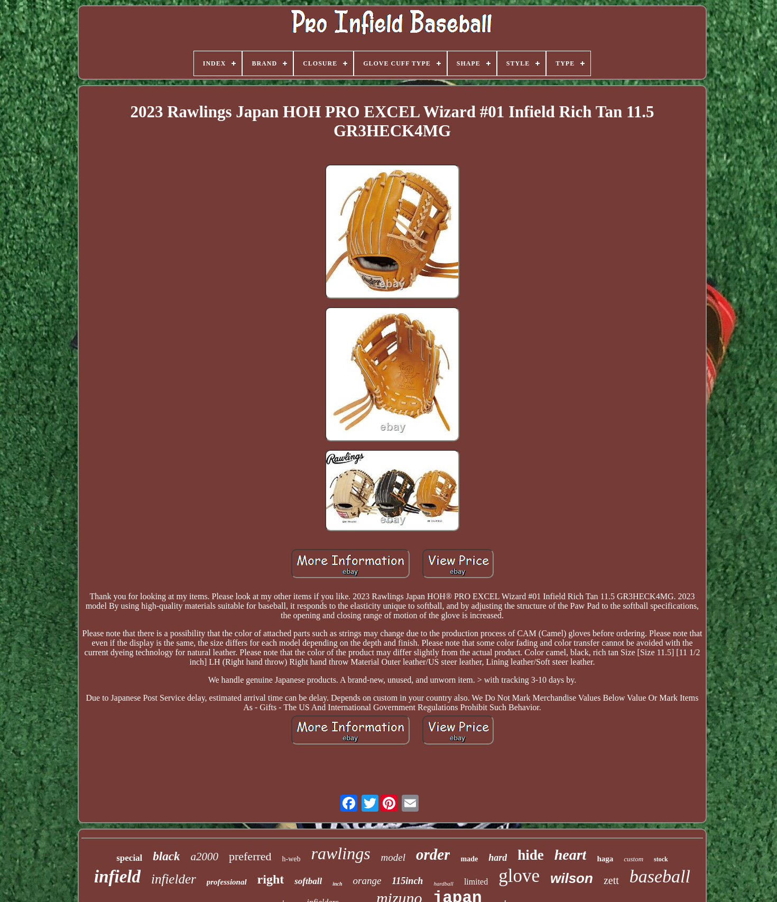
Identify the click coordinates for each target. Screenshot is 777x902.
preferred (250, 856)
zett (611, 880)
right (270, 879)
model (393, 857)
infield (117, 876)
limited (476, 881)
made (469, 859)
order (433, 854)
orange (367, 880)
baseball (660, 876)
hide (530, 855)
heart (570, 855)
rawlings (341, 853)
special (129, 858)
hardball (443, 883)
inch (337, 884)
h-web (291, 859)
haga (605, 858)
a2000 (204, 856)
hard (497, 857)
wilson (571, 878)
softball (308, 881)
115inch (407, 881)
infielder (173, 879)
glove (519, 876)
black (166, 856)
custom (633, 859)
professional (227, 882)
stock (661, 859)
